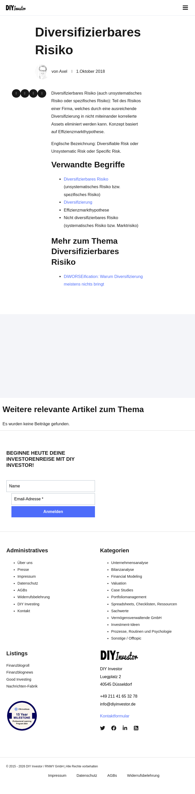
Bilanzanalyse (122, 570)
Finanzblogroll (17, 665)
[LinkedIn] (124, 728)
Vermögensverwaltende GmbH (136, 618)
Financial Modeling (126, 576)
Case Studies (122, 590)
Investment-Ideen (125, 625)
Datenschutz (28, 583)
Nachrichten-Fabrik (22, 686)
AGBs (22, 590)
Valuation (118, 583)
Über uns (25, 563)
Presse (23, 570)
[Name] (50, 486)
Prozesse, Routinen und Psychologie (141, 631)
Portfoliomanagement (129, 597)
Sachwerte (120, 611)
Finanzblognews (19, 672)
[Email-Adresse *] (53, 499)
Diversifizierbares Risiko (86, 179)
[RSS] (136, 728)
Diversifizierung (78, 202)
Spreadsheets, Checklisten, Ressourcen (144, 604)
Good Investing (18, 679)
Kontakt (24, 611)
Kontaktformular (114, 716)
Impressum (27, 576)
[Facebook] (113, 728)
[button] (16, 93)
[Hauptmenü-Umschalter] (185, 8)
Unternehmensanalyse (129, 563)
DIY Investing (28, 604)
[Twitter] (102, 728)
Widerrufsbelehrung (34, 597)
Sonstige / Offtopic (126, 638)
